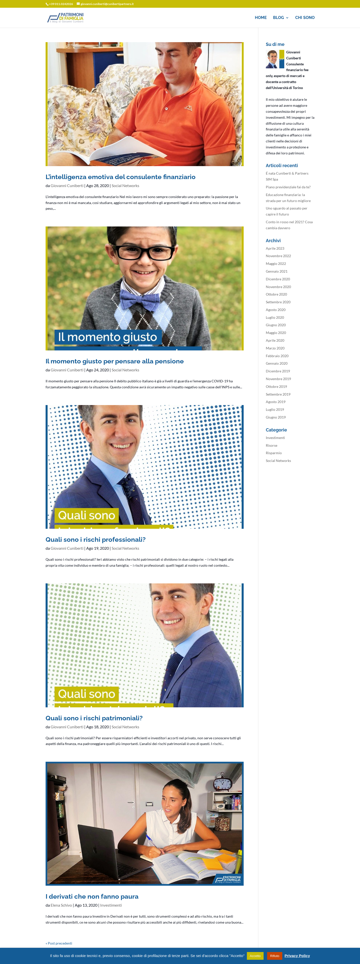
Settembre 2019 (278, 394)
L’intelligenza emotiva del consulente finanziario (121, 177)
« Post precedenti (59, 943)
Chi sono (305, 18)
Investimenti (111, 905)
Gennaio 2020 (277, 363)
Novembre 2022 (278, 256)
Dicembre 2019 (278, 371)
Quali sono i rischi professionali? (96, 539)
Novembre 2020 (278, 287)
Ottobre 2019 (276, 386)
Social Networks (125, 185)
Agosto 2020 (276, 310)
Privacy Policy (297, 956)
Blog (278, 18)
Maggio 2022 (276, 263)
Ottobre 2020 (276, 294)
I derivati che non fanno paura (92, 896)
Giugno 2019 (276, 417)
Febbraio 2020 (277, 356)
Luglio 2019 (275, 409)
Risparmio (274, 453)
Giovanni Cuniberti (67, 185)
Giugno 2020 (276, 325)
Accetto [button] (255, 956)
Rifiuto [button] (274, 956)
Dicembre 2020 (278, 279)
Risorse (271, 445)
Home (261, 18)
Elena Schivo (61, 905)
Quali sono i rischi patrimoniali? (94, 718)
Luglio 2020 (275, 317)
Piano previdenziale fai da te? (288, 187)
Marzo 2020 (275, 348)
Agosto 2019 (276, 402)
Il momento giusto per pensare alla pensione (115, 361)
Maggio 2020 (276, 332)
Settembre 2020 (278, 302)
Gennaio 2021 (277, 271)
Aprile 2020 (275, 340)
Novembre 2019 (278, 379)
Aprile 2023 (275, 248)
